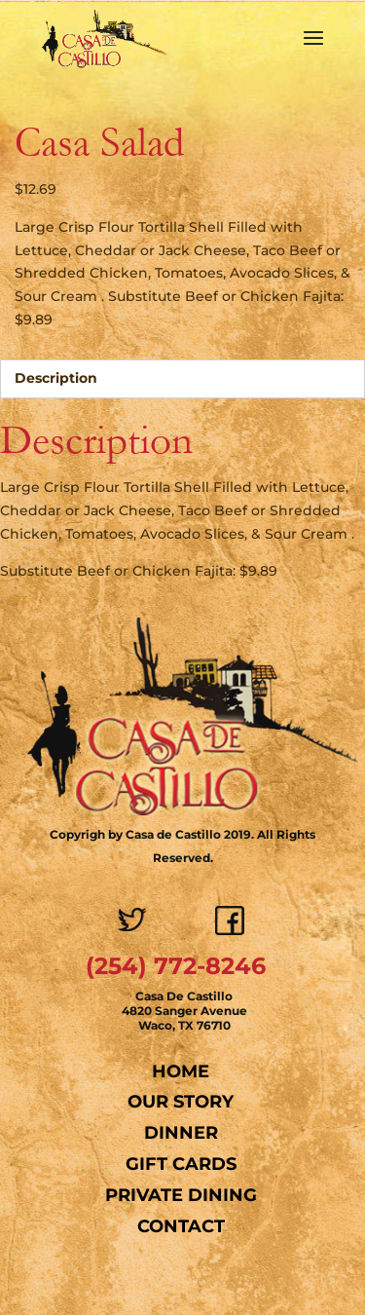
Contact (181, 1226)
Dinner (181, 1133)
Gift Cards (181, 1164)
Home (180, 1071)
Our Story (181, 1101)
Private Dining (181, 1195)
